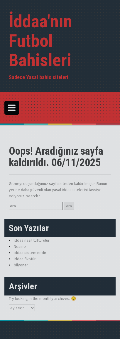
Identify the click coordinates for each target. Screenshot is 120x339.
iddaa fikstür (25, 258)
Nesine (20, 246)
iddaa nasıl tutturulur (32, 240)
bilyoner (21, 265)
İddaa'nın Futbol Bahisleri (40, 41)
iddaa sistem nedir (30, 252)
